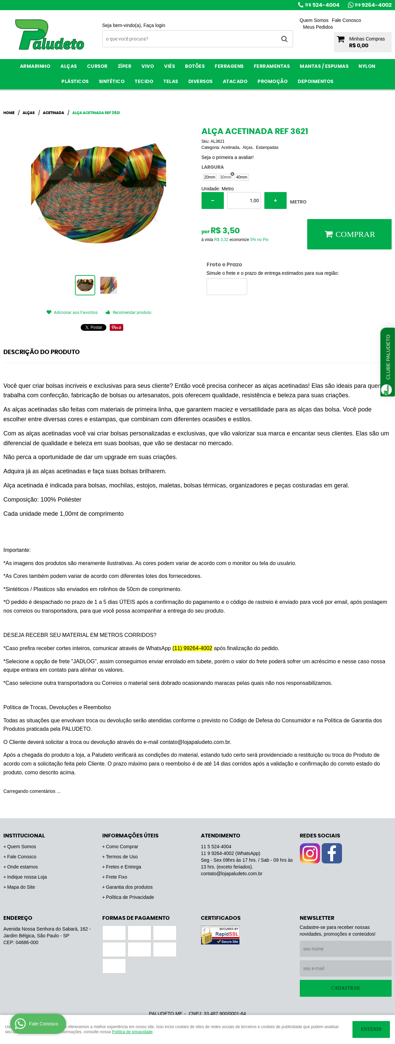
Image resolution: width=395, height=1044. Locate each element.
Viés (169, 66)
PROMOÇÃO (273, 81)
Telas (170, 81)
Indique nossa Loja (27, 877)
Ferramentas (272, 66)
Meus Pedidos (318, 27)
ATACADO (235, 81)
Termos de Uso (122, 856)
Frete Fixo (116, 877)
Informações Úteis (130, 835)
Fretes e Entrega (123, 866)
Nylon (367, 66)
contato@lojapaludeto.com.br (231, 873)
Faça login (154, 25)
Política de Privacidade (130, 897)
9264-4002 (373, 5)
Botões (195, 66)
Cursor (97, 66)
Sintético (112, 81)
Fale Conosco (346, 20)
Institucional (24, 835)
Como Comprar (122, 846)
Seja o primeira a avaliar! (228, 157)
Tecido (144, 81)
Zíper (125, 66)
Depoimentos (316, 81)
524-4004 (322, 5)
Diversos (200, 81)
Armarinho (35, 66)
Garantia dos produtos (129, 887)
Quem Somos (314, 20)
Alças (68, 66)
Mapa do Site (21, 887)
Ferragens (229, 66)
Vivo (147, 66)
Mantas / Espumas (324, 66)
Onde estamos (22, 866)
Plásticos (75, 81)
